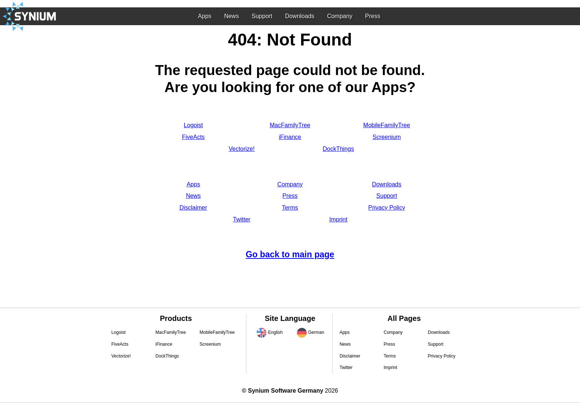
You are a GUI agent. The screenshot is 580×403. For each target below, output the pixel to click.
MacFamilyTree (290, 125)
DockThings (338, 149)
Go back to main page (290, 254)
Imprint (338, 219)
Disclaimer (193, 207)
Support (262, 16)
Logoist (193, 125)
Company (339, 16)
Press (372, 16)
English (275, 332)
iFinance (290, 137)
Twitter (241, 219)
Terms (290, 207)
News (231, 16)
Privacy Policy (386, 207)
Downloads (299, 16)
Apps (204, 16)
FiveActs (193, 137)
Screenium (386, 137)
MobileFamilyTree (386, 125)
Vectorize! (241, 149)
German (316, 332)
